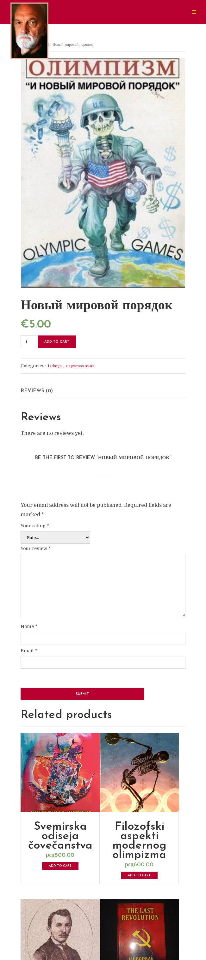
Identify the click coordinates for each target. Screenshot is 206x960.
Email (29, 651)
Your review (36, 548)
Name (29, 626)
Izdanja (55, 366)
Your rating (35, 526)
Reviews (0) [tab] (37, 391)
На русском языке (80, 366)
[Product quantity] (28, 341)
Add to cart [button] (60, 866)
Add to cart (56, 342)
